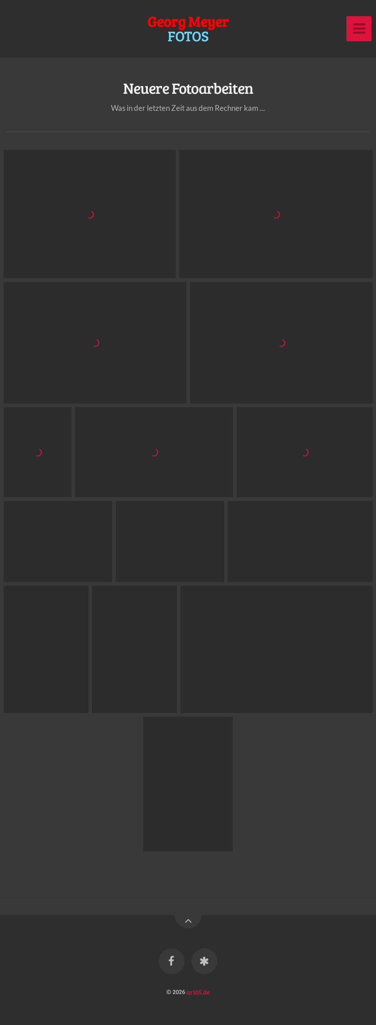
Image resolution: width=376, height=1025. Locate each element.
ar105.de (198, 991)
